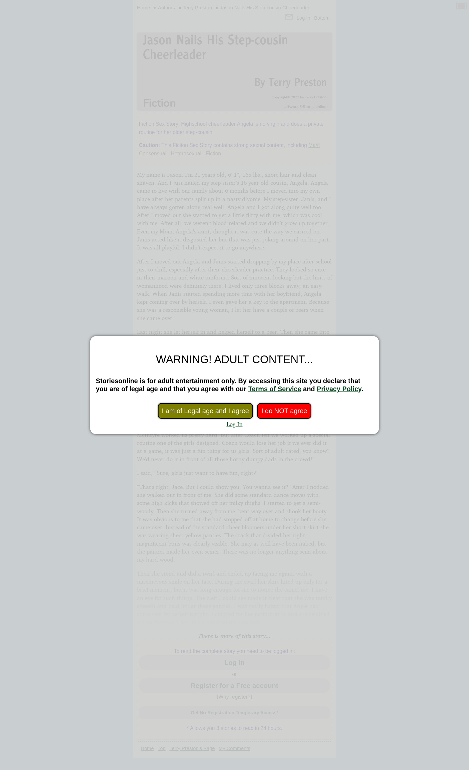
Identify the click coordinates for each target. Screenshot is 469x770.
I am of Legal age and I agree (205, 411)
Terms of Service (274, 389)
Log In (235, 424)
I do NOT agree (284, 411)
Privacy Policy (339, 389)
